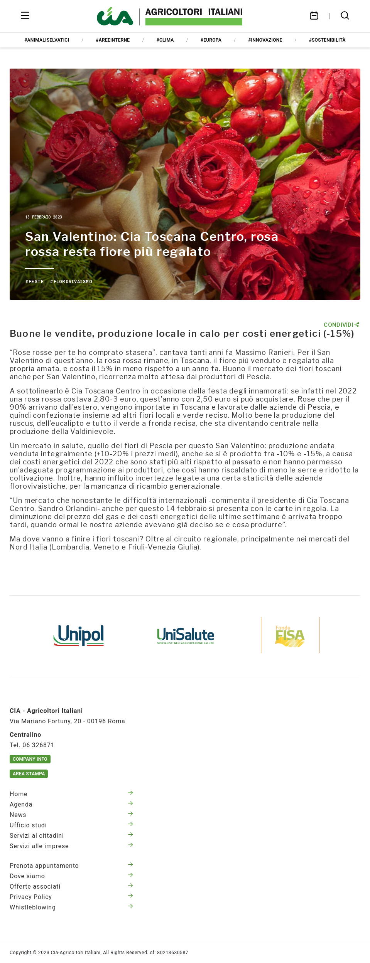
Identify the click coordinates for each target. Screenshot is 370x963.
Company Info (30, 759)
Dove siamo (71, 876)
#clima (165, 40)
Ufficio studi (71, 825)
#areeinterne (113, 40)
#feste (34, 281)
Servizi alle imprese (71, 846)
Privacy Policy (71, 897)
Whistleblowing (71, 907)
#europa (211, 40)
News (71, 814)
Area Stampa (29, 773)
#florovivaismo (71, 281)
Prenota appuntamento (71, 865)
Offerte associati (71, 886)
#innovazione (265, 40)
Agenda (71, 804)
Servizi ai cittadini (71, 835)
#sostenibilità (327, 40)
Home (71, 794)
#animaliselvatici (46, 40)
